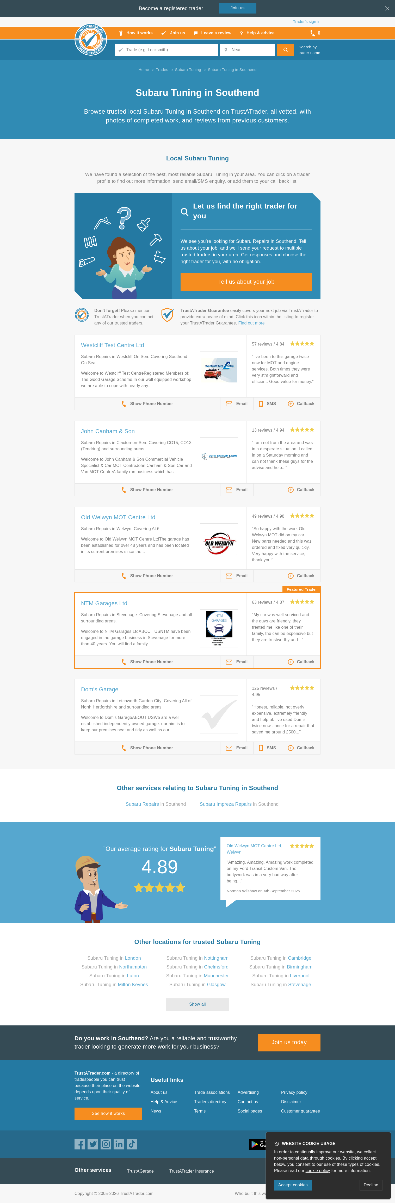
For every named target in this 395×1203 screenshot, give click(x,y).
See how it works (108, 1113)
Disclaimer (291, 1102)
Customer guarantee (300, 1111)
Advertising (248, 1092)
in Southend (156, 804)
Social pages (250, 1111)
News (156, 1111)
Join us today (289, 1042)
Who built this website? (257, 1193)
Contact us (248, 1102)
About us (159, 1092)
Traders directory (210, 1102)
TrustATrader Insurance (191, 1171)
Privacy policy (294, 1092)
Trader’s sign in (306, 21)
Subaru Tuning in (114, 958)
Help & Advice (164, 1102)
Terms (200, 1111)
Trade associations (212, 1092)
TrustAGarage (140, 1171)
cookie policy (318, 1170)
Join (238, 8)
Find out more (251, 323)
